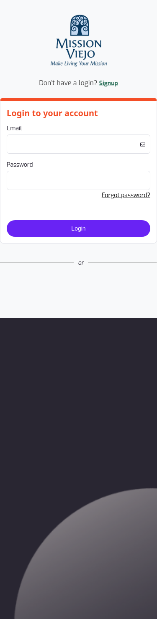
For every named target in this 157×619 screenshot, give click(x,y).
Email (14, 128)
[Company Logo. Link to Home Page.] (79, 69)
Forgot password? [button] (126, 195)
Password (20, 165)
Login (78, 228)
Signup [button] (108, 83)
